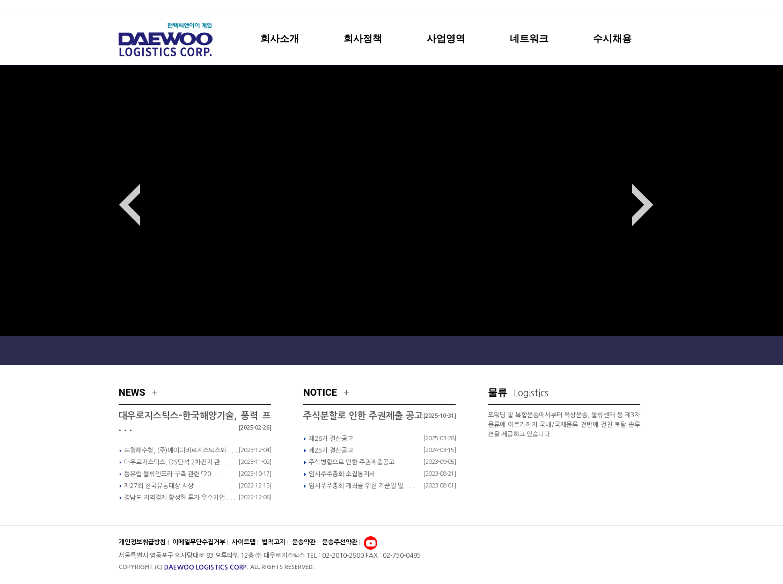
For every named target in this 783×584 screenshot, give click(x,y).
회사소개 (279, 38)
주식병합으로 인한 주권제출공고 (351, 462)
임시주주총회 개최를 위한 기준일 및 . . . (362, 486)
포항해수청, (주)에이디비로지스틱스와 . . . (181, 450)
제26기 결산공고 (331, 438)
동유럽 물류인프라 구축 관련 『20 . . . (173, 474)
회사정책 (362, 38)
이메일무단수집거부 (198, 542)
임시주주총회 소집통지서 (342, 474)
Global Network (527, 349)
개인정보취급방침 (142, 542)
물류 (518, 392)
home (591, 6)
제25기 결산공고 (331, 450)
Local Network (622, 349)
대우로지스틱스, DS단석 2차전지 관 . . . (177, 462)
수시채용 (612, 38)
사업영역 (446, 38)
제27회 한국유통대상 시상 (159, 486)
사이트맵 (244, 542)
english (649, 6)
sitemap (618, 6)
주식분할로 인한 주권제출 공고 (363, 415)
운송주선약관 (340, 542)
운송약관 (304, 542)
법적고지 (274, 542)
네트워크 (529, 38)
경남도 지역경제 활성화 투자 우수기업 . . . (180, 497)
